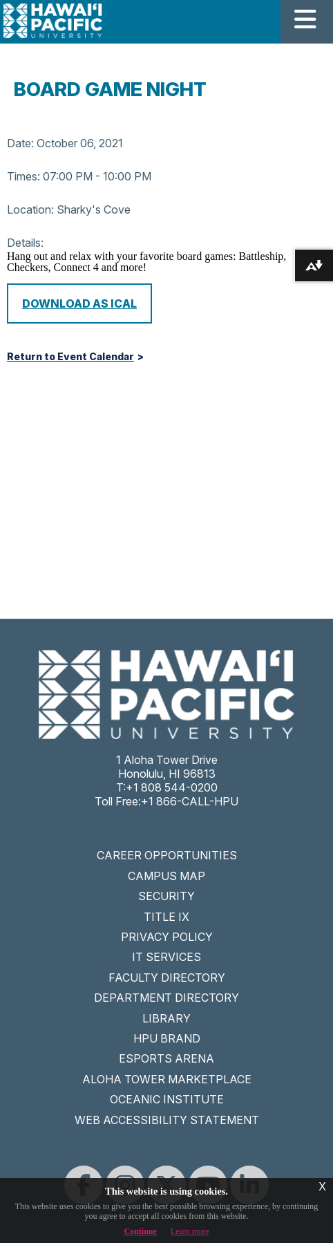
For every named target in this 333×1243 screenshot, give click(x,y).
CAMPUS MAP (166, 876)
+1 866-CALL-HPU (189, 801)
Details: (25, 243)
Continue (140, 1231)
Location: (30, 209)
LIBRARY (166, 1018)
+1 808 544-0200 (172, 787)
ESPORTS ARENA (166, 1058)
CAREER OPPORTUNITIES (167, 855)
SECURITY (166, 896)
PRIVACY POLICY (167, 937)
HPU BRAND (166, 1038)
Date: (20, 143)
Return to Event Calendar (70, 357)
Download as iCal (79, 303)
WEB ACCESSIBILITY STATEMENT (167, 1120)
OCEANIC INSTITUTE (167, 1099)
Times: (23, 176)
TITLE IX (166, 917)
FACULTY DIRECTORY (166, 977)
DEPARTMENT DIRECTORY (166, 997)
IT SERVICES (166, 957)
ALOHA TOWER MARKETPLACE (166, 1079)
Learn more (190, 1231)
